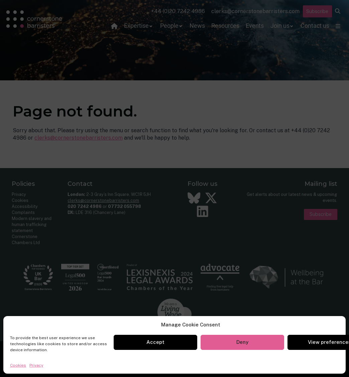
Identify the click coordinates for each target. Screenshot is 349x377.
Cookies (18, 365)
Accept (155, 342)
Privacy (36, 365)
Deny (242, 342)
